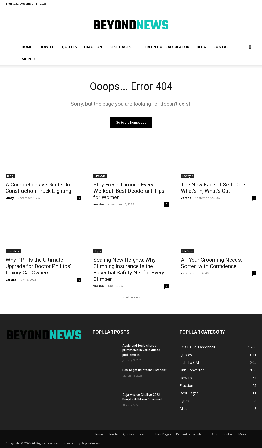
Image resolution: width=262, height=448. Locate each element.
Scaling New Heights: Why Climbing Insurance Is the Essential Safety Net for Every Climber (128, 269)
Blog (201, 46)
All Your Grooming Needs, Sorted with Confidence (211, 263)
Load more (131, 297)
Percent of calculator (165, 46)
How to (47, 46)
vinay (10, 198)
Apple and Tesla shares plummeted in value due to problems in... (141, 350)
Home (26, 46)
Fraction (93, 46)
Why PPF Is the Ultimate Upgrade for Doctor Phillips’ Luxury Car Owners (38, 266)
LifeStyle (100, 176)
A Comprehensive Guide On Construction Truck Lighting (38, 188)
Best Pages (121, 46)
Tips (98, 251)
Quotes (69, 46)
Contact (222, 46)
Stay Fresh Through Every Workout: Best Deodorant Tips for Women (129, 191)
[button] (250, 47)
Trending (13, 251)
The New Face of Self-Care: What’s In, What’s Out (213, 188)
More (28, 59)
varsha (98, 204)
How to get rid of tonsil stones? (144, 370)
